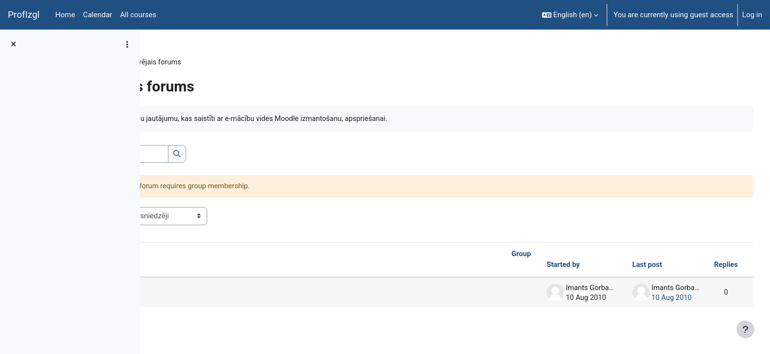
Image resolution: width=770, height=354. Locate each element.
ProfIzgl (24, 14)
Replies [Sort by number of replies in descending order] (707, 266)
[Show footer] (745, 329)
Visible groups (182, 216)
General (214, 62)
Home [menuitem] (65, 14)
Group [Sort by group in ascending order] (499, 255)
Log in (752, 14)
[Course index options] (127, 44)
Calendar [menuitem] (97, 14)
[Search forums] (228, 155)
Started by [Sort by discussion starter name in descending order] (541, 266)
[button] (570, 15)
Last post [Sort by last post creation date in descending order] (627, 266)
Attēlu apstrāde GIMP (213, 293)
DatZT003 (175, 62)
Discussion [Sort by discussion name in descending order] (189, 266)
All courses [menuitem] (138, 14)
